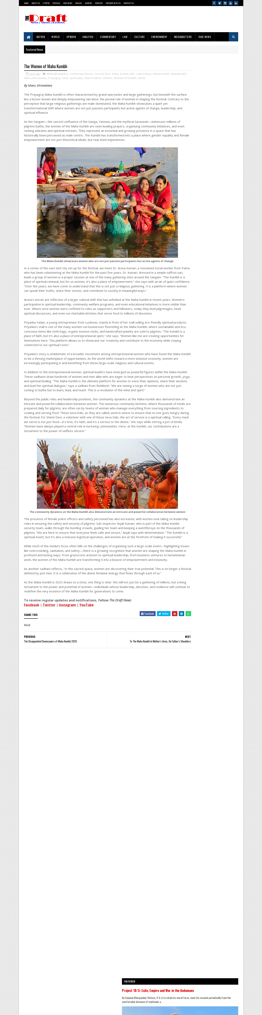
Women (134, 78)
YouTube (86, 664)
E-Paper (46, 3)
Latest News (143, 74)
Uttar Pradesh (119, 78)
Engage (78, 3)
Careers (88, 3)
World (56, 37)
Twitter (49, 664)
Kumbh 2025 (127, 74)
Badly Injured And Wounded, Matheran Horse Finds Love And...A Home (214, 693)
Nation (41, 37)
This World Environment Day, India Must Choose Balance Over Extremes (212, 619)
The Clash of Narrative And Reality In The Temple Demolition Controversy (213, 549)
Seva (92, 78)
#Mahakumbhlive (57, 74)
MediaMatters (183, 37)
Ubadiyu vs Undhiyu (201, 869)
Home (26, 3)
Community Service (81, 74)
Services (99, 3)
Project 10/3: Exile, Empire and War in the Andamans (202, 404)
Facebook (31, 664)
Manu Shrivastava (62, 78)
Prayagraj (81, 78)
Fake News (67, 3)
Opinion (71, 37)
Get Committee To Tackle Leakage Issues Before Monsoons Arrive (212, 644)
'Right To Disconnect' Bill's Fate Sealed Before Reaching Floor (211, 916)
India (115, 74)
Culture (139, 37)
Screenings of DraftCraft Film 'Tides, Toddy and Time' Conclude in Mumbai (214, 825)
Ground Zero (103, 74)
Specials (56, 3)
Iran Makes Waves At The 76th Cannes (211, 572)
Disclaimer (39, 989)
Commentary (108, 37)
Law (125, 37)
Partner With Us (113, 3)
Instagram (67, 664)
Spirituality (103, 78)
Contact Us (129, 3)
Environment (160, 37)
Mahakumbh (42, 78)
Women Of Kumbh (152, 78)
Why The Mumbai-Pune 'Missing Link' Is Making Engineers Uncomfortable (211, 595)
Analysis (88, 37)
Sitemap (38, 996)
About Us (36, 3)
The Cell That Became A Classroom (210, 527)
